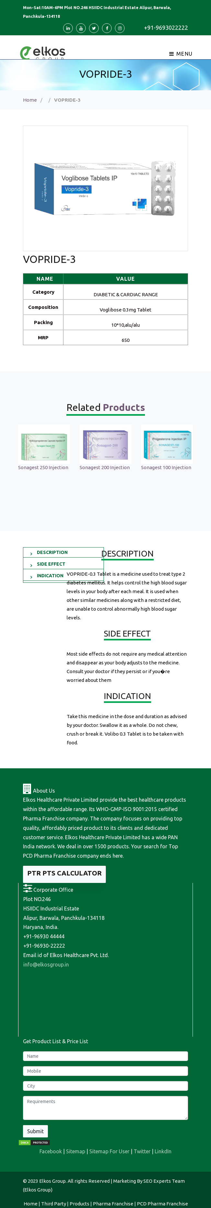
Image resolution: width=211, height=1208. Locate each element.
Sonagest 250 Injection (43, 467)
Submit (35, 1131)
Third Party (53, 1203)
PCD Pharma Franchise (162, 1203)
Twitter (142, 1151)
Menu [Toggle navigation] (181, 54)
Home (30, 100)
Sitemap (75, 1151)
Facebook (50, 1151)
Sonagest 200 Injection (105, 467)
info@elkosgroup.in (46, 964)
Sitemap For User (109, 1151)
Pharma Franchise (113, 1203)
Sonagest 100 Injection (166, 467)
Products (79, 1203)
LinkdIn (163, 1151)
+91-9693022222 (166, 27)
